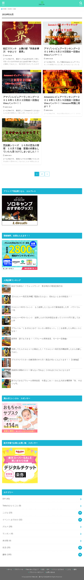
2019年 (10, 9)
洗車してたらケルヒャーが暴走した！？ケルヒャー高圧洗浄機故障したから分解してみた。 (46, 350)
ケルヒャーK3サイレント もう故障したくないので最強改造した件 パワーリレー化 (45, 308)
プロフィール (19, 569)
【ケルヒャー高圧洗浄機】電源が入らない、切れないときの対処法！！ (41, 296)
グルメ (7, 526)
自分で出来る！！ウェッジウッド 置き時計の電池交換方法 (37, 286)
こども (7, 513)
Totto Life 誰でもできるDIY (41, 577)
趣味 (6, 554)
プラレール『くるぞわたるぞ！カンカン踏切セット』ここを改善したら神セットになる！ (46, 329)
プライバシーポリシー (36, 572)
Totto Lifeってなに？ (32, 569)
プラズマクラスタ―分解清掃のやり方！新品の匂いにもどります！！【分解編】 (45, 360)
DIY (6, 499)
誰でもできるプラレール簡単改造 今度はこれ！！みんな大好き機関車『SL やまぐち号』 (46, 382)
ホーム (10, 569)
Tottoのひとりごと (11, 506)
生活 (6, 547)
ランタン (7, 533)
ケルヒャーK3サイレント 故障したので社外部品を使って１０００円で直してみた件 (45, 319)
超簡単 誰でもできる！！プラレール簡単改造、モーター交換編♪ (39, 338)
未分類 (6, 540)
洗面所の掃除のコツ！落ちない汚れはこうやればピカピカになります (40, 370)
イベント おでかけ (12, 520)
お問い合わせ (50, 572)
